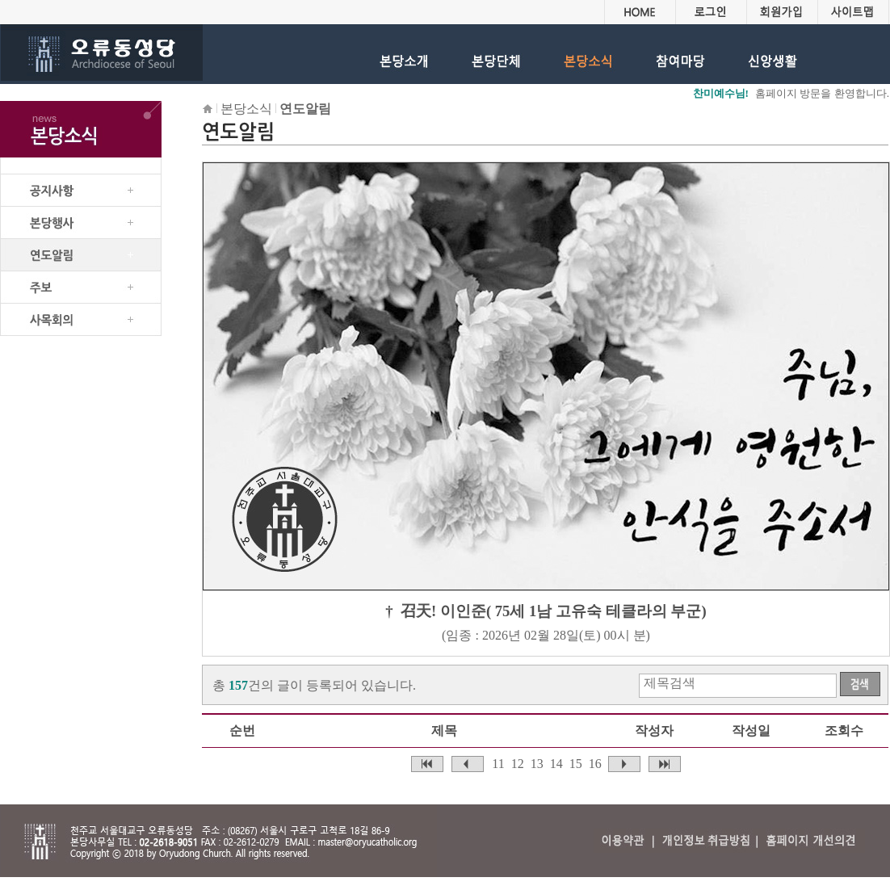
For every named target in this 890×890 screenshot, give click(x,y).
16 (595, 763)
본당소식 (246, 108)
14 (556, 763)
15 (575, 763)
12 (517, 763)
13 (537, 763)
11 (498, 763)
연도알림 (305, 108)
